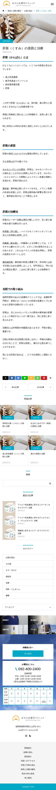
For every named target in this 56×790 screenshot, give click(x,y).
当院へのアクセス (28, 761)
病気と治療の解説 (28, 769)
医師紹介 (28, 748)
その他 (8, 564)
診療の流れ (28, 752)
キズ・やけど (11, 570)
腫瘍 (7, 595)
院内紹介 (28, 756)
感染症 (8, 576)
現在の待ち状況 (28, 774)
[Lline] (25, 378)
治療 (7, 583)
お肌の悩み (6, 41)
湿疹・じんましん (13, 589)
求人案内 (28, 654)
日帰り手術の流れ (28, 765)
